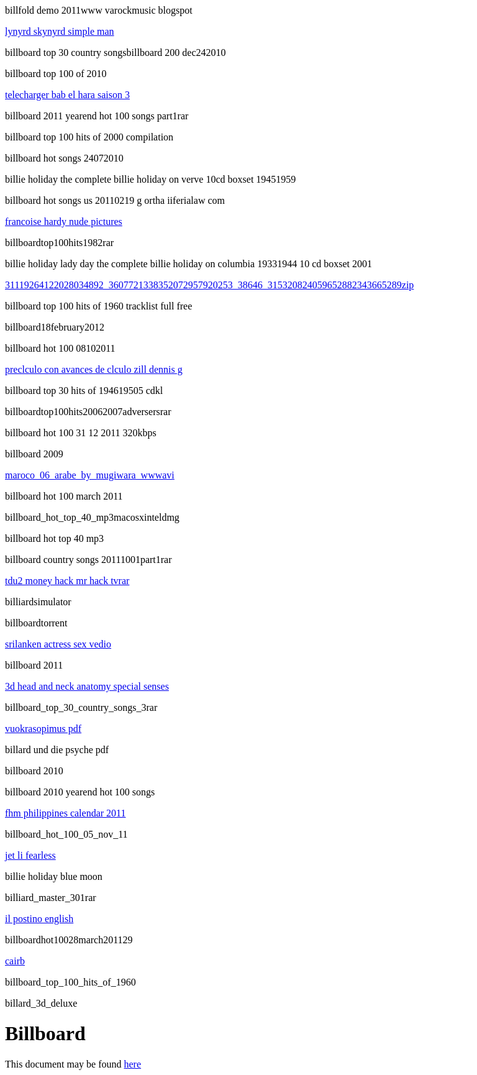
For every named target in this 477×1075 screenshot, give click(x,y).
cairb (15, 961)
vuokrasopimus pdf (43, 728)
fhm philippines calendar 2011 (65, 813)
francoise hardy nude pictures (63, 221)
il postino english (39, 918)
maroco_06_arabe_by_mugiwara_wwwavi (90, 475)
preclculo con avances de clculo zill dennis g (94, 369)
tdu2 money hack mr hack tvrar (67, 580)
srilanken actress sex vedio (58, 644)
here (133, 1064)
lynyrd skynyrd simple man (59, 31)
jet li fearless (30, 855)
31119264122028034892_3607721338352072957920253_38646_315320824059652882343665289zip (209, 285)
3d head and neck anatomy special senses (87, 686)
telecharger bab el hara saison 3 (67, 94)
